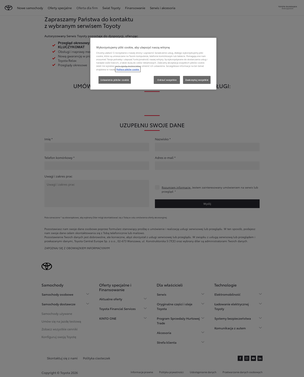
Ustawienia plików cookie (114, 79)
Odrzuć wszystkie (166, 79)
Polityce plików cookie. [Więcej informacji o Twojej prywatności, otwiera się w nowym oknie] (127, 69)
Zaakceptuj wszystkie (196, 79)
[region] (153, 64)
